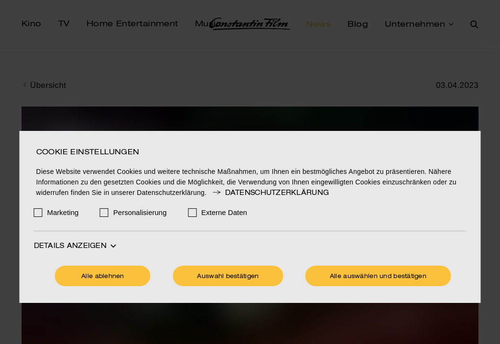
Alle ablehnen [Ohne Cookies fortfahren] (102, 277)
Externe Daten (224, 212)
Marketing (63, 212)
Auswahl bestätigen (228, 277)
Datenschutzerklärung (270, 193)
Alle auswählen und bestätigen (378, 277)
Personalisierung (140, 212)
